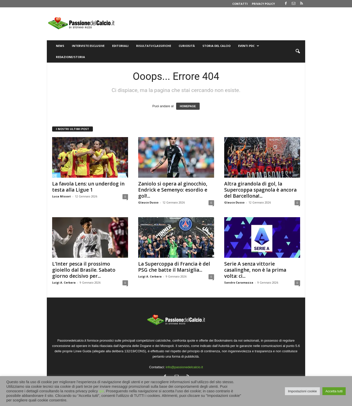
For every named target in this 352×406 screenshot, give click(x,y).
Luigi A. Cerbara (64, 282)
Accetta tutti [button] (334, 391)
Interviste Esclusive (88, 46)
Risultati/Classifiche (153, 46)
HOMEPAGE (188, 106)
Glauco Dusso (148, 202)
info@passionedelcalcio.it (184, 367)
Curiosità (187, 46)
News (60, 46)
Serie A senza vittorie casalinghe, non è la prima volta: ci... (255, 270)
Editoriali (120, 46)
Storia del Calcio (216, 46)
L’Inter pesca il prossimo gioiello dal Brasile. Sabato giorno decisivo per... (83, 270)
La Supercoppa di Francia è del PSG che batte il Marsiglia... (174, 267)
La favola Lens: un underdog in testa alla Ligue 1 (88, 186)
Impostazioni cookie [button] (302, 391)
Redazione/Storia (70, 57)
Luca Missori (61, 196)
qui (101, 391)
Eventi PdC (248, 45)
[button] (297, 51)
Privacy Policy (263, 4)
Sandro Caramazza (238, 282)
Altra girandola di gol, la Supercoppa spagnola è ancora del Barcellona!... (260, 189)
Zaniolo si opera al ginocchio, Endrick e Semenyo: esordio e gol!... (172, 189)
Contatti (240, 4)
